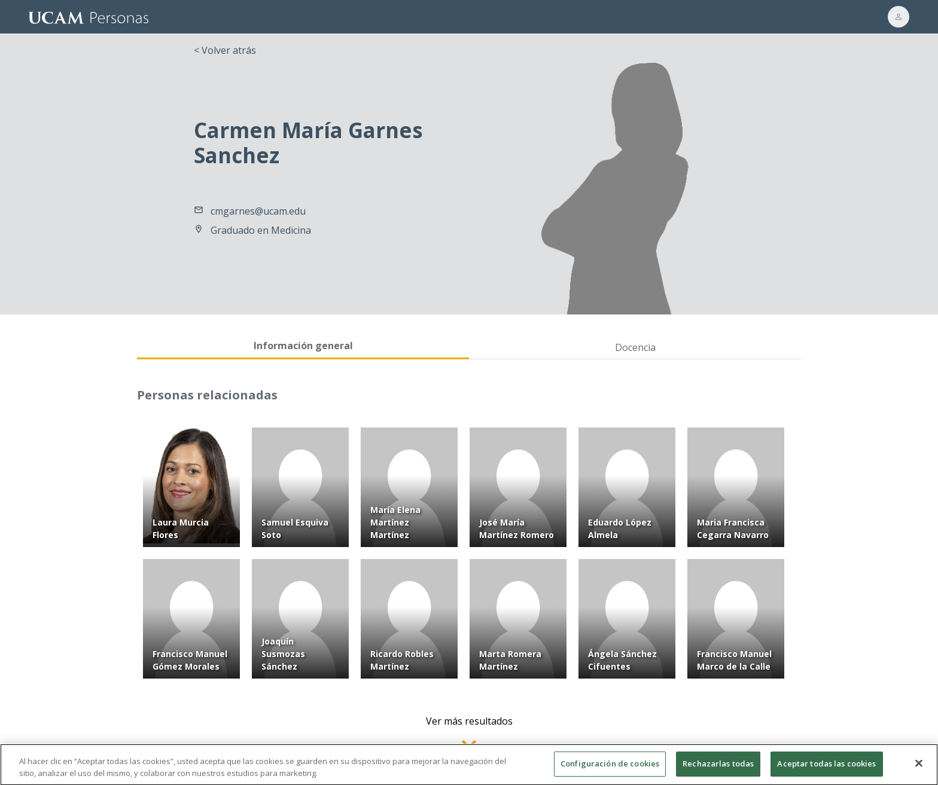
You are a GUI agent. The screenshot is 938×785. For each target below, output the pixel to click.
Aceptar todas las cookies (826, 768)
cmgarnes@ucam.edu (258, 211)
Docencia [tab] (635, 347)
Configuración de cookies (610, 768)
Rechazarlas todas (718, 768)
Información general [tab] (303, 345)
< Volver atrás (225, 50)
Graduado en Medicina (261, 230)
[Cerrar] (919, 769)
